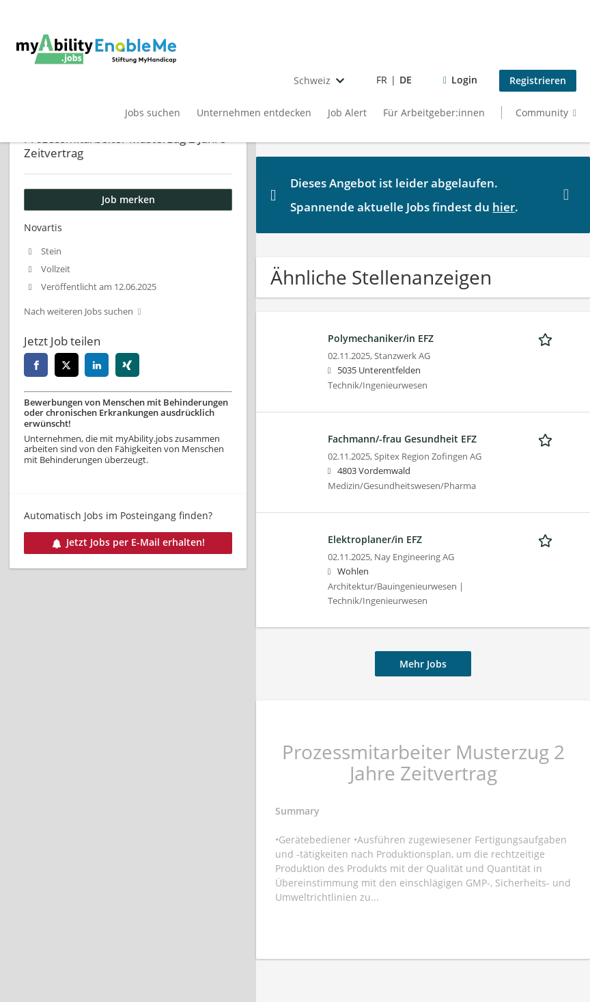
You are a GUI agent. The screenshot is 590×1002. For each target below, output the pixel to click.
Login (464, 79)
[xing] (127, 365)
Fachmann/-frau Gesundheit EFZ (402, 438)
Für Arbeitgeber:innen (434, 112)
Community (542, 112)
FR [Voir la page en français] (381, 79)
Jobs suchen (152, 112)
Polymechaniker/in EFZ (381, 338)
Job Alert (347, 112)
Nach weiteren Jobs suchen (78, 311)
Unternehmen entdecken (254, 112)
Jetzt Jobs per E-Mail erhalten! (128, 542)
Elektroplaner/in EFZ (375, 539)
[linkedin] (97, 365)
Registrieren (537, 80)
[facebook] (36, 365)
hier (503, 207)
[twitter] (67, 365)
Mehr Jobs (423, 663)
